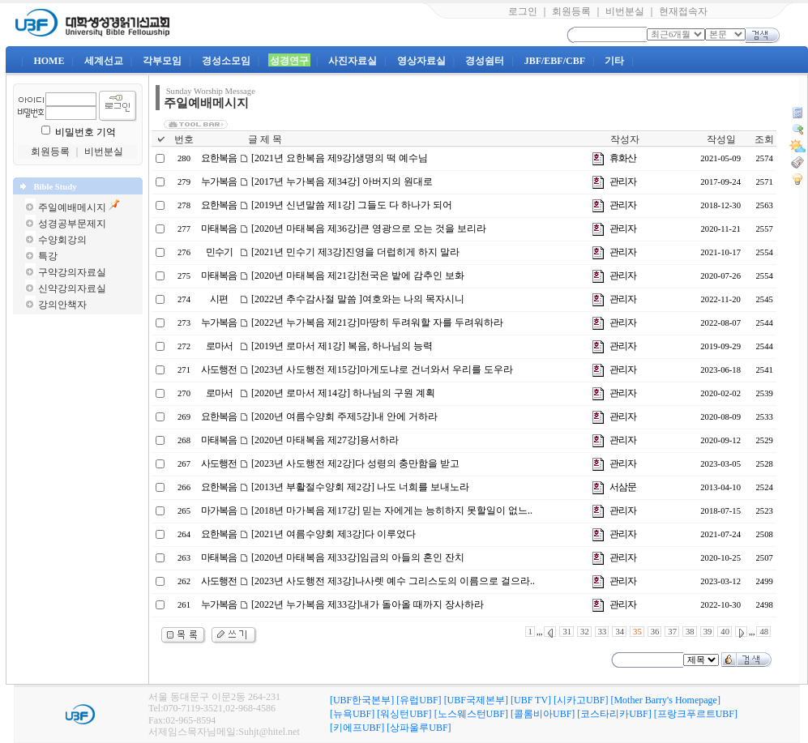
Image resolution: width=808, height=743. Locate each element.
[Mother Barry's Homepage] (665, 700)
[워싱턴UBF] (404, 714)
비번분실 (624, 11)
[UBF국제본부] (476, 700)
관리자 (622, 181)
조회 (764, 139)
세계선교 (103, 60)
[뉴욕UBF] (352, 714)
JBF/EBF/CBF (554, 60)
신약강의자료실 (72, 288)
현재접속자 (683, 11)
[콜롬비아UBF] (543, 714)
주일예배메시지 (72, 207)
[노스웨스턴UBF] (471, 714)
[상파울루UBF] (419, 727)
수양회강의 (62, 240)
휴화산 (622, 158)
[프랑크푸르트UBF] (695, 714)
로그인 (522, 11)
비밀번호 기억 (85, 132)
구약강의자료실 (72, 272)
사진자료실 (352, 60)
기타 (614, 60)
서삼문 (622, 487)
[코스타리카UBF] (614, 714)
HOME (48, 60)
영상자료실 (421, 60)
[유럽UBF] (418, 700)
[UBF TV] (531, 700)
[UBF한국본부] (362, 700)
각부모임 (162, 60)
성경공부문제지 (72, 223)
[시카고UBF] (581, 700)
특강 (48, 256)
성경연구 (289, 60)
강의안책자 (62, 304)
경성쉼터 (484, 60)
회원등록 (571, 11)
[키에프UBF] (357, 727)
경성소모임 (226, 60)
